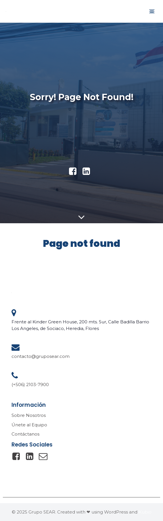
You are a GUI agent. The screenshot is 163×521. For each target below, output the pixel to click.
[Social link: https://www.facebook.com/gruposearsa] (75, 171)
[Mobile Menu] (151, 11)
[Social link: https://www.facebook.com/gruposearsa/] (18, 456)
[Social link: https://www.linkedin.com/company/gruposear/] (88, 171)
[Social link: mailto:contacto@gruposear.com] (45, 456)
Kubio (145, 512)
